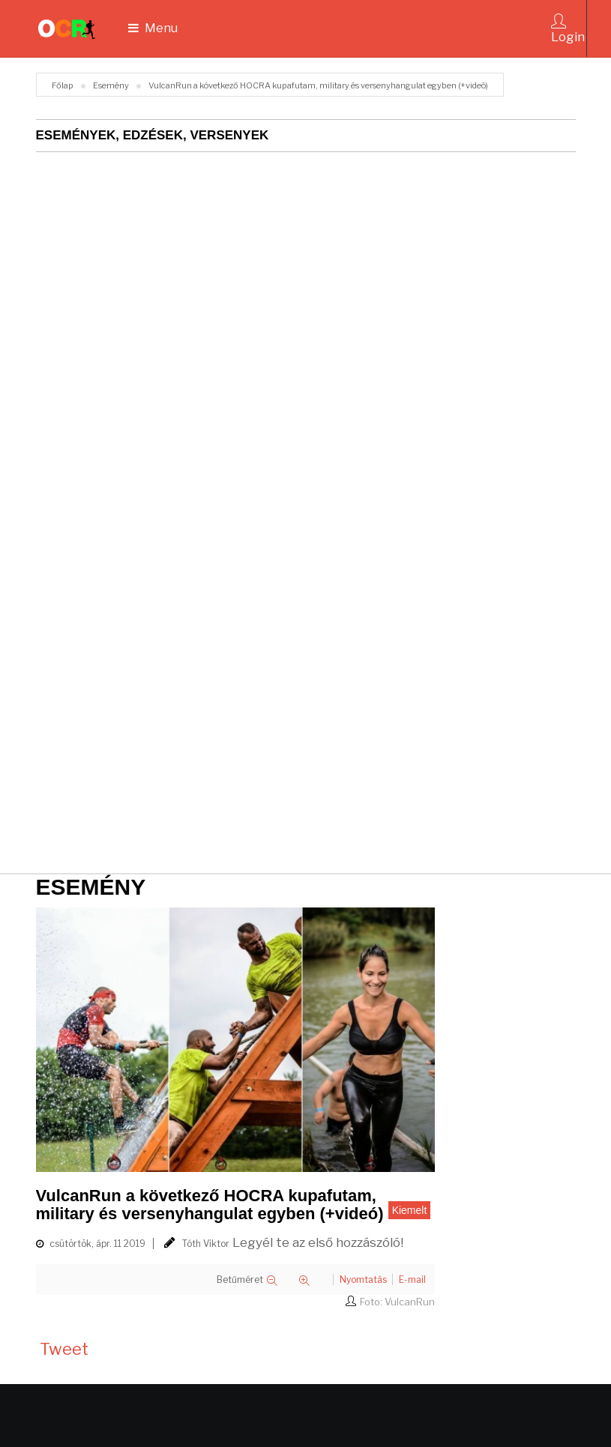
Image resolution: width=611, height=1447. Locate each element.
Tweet (64, 1349)
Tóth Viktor (205, 1243)
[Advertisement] (230, 746)
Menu (153, 28)
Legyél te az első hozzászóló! (317, 1242)
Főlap (62, 85)
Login (568, 28)
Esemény (111, 85)
